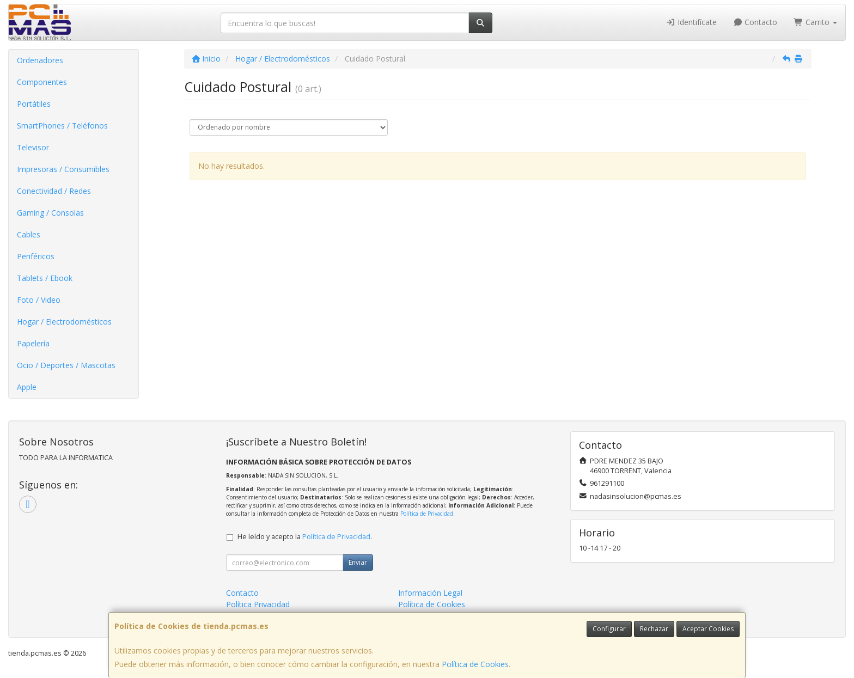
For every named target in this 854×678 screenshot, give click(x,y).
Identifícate (691, 22)
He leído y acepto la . (304, 536)
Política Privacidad (258, 604)
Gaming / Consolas (50, 212)
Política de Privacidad (426, 513)
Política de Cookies (475, 664)
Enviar (358, 562)
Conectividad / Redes (54, 191)
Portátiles (34, 104)
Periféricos (35, 256)
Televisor (33, 147)
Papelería (33, 343)
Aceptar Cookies (708, 628)
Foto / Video (38, 300)
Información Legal (430, 593)
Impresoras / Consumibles (63, 169)
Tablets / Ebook (44, 278)
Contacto (755, 22)
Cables (28, 234)
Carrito (815, 22)
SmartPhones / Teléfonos (62, 125)
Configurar (609, 628)
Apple (26, 387)
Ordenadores (40, 60)
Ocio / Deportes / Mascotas (66, 365)
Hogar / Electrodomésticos (64, 321)
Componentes (42, 82)
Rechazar (654, 628)
